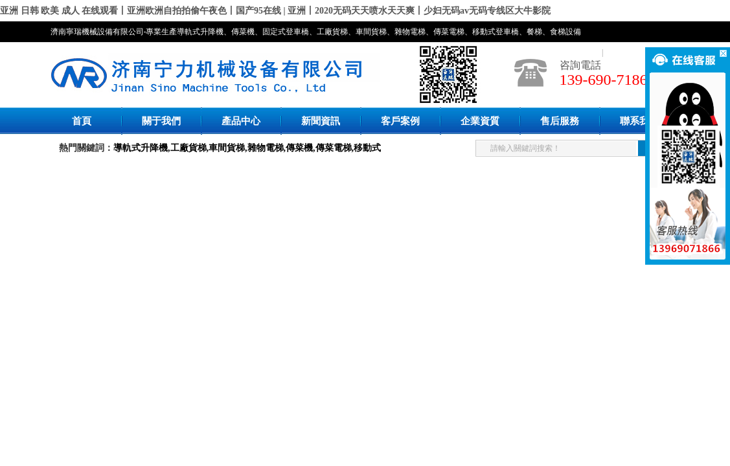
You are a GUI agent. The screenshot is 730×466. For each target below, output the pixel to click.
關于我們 (161, 121)
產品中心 (241, 121)
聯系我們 (639, 121)
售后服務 (559, 121)
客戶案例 (400, 121)
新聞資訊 (320, 121)
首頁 (81, 121)
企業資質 (480, 121)
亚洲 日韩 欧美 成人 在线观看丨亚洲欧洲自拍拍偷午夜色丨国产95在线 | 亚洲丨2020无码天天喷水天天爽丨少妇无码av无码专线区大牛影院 (275, 11)
